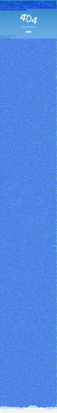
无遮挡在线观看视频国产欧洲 (20, 298)
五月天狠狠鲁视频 (37, 56)
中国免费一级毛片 (16, 54)
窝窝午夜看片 (5, 116)
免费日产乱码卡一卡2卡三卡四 (6, 70)
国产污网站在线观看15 (30, 206)
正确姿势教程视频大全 (38, 178)
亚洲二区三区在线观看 (34, 90)
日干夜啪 (26, 272)
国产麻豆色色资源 (34, 250)
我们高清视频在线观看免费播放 (14, 220)
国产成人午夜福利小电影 (11, 233)
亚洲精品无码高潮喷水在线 (14, 163)
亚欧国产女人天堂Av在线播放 (22, 387)
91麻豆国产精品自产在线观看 (35, 208)
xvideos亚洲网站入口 (39, 164)
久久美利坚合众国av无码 (23, 250)
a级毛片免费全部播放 (50, 47)
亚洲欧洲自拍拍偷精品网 (49, 248)
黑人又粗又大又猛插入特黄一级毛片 (27, 389)
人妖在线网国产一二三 (33, 41)
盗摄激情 (54, 275)
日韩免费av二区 (4, 230)
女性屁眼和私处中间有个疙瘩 (25, 234)
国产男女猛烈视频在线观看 (38, 116)
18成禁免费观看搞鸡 (15, 218)
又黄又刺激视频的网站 (44, 157)
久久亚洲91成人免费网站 (48, 219)
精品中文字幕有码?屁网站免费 (11, 68)
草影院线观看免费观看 (20, 236)
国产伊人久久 (39, 69)
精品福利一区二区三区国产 (8, 66)
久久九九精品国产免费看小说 (12, 236)
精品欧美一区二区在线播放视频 (12, 61)
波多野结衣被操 (4, 54)
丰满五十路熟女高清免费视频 (42, 41)
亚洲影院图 (6, 312)
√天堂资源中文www (53, 94)
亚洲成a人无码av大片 (23, 285)
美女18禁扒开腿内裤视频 (6, 374)
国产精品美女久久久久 (42, 209)
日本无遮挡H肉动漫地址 (27, 72)
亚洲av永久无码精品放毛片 (32, 172)
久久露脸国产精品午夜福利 (51, 262)
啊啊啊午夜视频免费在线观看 (11, 177)
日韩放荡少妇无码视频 (38, 361)
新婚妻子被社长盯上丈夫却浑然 (23, 152)
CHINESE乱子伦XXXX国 (9, 325)
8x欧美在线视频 (47, 108)
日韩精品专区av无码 (52, 277)
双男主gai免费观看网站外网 (34, 347)
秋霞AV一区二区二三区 (30, 399)
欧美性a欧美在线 (50, 257)
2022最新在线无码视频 (44, 339)
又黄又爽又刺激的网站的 (8, 361)
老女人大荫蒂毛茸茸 (19, 317)
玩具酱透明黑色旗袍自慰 (29, 243)
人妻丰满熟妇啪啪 (48, 102)
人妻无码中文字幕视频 (30, 300)
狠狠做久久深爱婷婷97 (8, 370)
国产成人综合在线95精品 (35, 103)
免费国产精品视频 (24, 81)
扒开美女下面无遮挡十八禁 (6, 398)
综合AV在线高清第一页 (22, 179)
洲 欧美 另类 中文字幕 (35, 349)
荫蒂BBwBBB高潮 (4, 257)
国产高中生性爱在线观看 (27, 129)
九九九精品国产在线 (47, 278)
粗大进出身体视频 (20, 230)
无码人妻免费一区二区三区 (8, 154)
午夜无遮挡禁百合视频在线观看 (11, 194)
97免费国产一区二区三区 (24, 43)
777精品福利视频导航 (51, 72)
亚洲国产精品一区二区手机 (10, 300)
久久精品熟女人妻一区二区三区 (50, 117)
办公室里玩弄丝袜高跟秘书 (27, 197)
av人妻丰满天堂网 (21, 279)
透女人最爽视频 (15, 175)
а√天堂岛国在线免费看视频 (26, 264)
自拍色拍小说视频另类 (26, 83)
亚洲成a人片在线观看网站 (24, 237)
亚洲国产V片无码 (49, 290)
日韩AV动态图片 (53, 109)
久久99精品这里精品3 (16, 107)
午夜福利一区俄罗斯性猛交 (7, 76)
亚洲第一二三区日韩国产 (14, 243)
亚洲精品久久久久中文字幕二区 (31, 87)
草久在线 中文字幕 (9, 73)
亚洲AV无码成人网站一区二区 (49, 211)
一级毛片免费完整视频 (50, 196)
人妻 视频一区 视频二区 (16, 176)
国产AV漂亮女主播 (37, 332)
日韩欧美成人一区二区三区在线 (45, 236)
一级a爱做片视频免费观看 (24, 216)
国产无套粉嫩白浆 (11, 291)
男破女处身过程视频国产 (16, 131)
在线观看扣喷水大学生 (20, 260)
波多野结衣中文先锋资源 (33, 312)
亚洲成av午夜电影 (46, 90)
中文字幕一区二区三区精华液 (32, 130)
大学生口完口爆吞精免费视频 (37, 289)
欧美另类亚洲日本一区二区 (27, 195)
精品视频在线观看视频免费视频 (25, 100)
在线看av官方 (22, 370)
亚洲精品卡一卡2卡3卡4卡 (52, 56)
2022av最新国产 (15, 211)
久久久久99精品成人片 (40, 96)
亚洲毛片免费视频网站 (35, 318)
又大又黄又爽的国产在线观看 (18, 221)
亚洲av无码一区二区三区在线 (26, 69)
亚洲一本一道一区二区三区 (44, 46)
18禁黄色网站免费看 (50, 389)
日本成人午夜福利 (19, 328)
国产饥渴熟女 (27, 86)
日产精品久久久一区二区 (17, 271)
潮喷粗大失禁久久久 (35, 298)
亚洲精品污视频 (20, 306)
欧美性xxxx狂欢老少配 (46, 372)
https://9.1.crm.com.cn (44, 62)
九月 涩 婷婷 (31, 294)
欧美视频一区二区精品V (26, 210)
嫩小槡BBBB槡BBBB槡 (23, 49)
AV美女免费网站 (44, 367)
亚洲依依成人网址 (48, 314)
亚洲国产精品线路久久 (43, 179)
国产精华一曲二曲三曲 (50, 185)
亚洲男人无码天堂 (3, 85)
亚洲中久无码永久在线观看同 (4, 209)
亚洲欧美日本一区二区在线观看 (10, 317)
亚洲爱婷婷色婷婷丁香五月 (10, 205)
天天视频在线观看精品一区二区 (27, 388)
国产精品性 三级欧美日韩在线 (23, 165)
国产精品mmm (44, 44)
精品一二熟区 (2, 402)
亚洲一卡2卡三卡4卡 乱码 (20, 293)
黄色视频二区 (17, 178)
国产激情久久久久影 (29, 203)
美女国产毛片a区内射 (38, 107)
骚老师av (8, 49)
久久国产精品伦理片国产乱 (40, 253)
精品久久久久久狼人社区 (43, 47)
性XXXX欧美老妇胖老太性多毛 (43, 167)
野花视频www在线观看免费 (7, 217)
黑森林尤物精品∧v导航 (8, 394)
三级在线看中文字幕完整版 (41, 402)
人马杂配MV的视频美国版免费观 (40, 359)
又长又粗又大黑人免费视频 (35, 185)
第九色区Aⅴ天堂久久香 (40, 81)
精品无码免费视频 (47, 376)
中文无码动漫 (24, 333)
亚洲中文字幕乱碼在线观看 (8, 81)
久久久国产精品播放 (11, 195)
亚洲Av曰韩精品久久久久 (33, 117)
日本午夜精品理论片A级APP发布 (32, 259)
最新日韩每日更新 (3, 362)
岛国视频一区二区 (8, 272)
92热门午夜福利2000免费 (49, 317)
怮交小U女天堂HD (12, 267)
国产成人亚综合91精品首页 (23, 178)
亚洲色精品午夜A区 (47, 165)
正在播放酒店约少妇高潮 (7, 83)
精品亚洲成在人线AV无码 (35, 60)
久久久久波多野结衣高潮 (47, 216)
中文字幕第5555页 (10, 285)
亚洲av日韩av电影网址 (19, 339)
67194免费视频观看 (14, 104)
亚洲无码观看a (38, 135)
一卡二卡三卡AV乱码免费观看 (29, 45)
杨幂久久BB (28, 194)
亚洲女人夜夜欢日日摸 (23, 40)
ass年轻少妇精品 (45, 104)
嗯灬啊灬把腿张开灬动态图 (19, 362)
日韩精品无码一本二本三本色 (21, 248)
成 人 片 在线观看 (43, 308)
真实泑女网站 (10, 289)
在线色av (30, 267)
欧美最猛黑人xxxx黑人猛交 (36, 72)
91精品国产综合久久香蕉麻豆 (15, 216)
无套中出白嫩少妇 (27, 360)
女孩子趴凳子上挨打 (33, 373)
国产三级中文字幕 (35, 68)
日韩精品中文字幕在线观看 (19, 244)
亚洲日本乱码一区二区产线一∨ (46, 221)
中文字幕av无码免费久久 (8, 204)
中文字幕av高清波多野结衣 (35, 301)
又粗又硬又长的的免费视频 (9, 142)
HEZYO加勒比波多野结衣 (8, 184)
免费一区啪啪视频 (52, 46)
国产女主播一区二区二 (12, 308)
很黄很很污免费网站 (21, 175)
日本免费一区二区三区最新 (10, 362)
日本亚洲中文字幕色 (14, 70)
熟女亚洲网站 (6, 190)
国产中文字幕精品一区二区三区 (37, 388)
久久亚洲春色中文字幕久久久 (21, 158)
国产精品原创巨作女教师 (42, 232)
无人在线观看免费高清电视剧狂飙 (25, 67)
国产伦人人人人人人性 (23, 137)
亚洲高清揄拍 (14, 73)
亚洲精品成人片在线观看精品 (51, 285)
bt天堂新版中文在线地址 (24, 225)
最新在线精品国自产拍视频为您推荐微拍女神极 (39, 73)
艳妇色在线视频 (29, 318)
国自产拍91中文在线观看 (34, 210)
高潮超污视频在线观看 (3, 271)
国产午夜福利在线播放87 (18, 156)
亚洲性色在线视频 (3, 348)
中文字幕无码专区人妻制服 (40, 49)
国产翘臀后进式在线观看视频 (39, 137)
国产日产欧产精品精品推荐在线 (48, 386)
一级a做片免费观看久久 (12, 94)
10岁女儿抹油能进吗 (25, 312)
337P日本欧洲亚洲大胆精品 (7, 123)
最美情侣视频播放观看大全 (24, 341)
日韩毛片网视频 (28, 179)
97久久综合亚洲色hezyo (36, 213)
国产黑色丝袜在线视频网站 (29, 332)
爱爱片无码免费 (10, 312)
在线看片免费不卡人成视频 (6, 304)
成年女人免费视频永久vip (22, 109)
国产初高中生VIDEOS (30, 116)
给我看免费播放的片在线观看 (6, 335)
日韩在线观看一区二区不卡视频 (17, 85)
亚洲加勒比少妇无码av (12, 180)
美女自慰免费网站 (21, 369)
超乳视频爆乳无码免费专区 (13, 239)
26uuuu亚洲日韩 (28, 190)
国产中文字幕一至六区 (10, 42)
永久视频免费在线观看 (15, 341)
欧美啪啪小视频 (18, 386)
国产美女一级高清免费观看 (12, 128)
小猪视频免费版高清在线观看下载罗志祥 (9, 355)
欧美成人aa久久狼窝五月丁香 (25, 247)
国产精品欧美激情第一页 (36, 260)
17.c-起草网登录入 (19, 177)
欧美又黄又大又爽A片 (21, 87)
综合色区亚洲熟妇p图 (27, 103)
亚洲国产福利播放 (24, 314)
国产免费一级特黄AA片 (42, 99)
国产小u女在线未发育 (45, 398)
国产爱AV (20, 76)
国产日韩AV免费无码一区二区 (15, 281)
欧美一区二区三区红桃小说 (39, 219)
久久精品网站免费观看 (21, 272)
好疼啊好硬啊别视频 (36, 192)
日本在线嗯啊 (53, 199)
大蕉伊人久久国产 (9, 219)
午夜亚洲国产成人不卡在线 (23, 164)
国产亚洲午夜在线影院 (45, 195)
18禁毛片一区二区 (19, 340)
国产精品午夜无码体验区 (34, 232)
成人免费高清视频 (33, 340)
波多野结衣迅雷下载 (14, 398)
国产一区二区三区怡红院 (31, 383)
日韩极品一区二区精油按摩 (44, 163)
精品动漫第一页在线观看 (37, 175)
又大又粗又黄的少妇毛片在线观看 (25, 208)
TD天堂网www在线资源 (30, 308)
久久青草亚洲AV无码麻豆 (6, 192)
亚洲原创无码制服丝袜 (9, 158)
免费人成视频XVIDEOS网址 (47, 125)
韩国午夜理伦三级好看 (9, 329)
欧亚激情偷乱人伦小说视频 (9, 384)
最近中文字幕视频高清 (24, 130)
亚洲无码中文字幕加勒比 (39, 150)
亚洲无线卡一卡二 (36, 384)
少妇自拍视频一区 (40, 381)
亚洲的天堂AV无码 (5, 390)
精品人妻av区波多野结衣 (23, 286)
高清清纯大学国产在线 (19, 238)
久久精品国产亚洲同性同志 (25, 326)
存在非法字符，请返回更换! (40, 279)
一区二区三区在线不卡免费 (9, 40)
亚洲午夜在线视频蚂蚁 (51, 356)
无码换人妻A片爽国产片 (25, 217)
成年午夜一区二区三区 (23, 169)
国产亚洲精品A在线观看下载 (28, 287)
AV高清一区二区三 (35, 239)
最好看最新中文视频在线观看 (6, 331)
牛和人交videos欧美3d (7, 359)
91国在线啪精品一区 (35, 313)
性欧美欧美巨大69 (51, 258)
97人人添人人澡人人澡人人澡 (39, 122)
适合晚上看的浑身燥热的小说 (45, 401)
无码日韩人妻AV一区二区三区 (22, 303)
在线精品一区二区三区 (23, 143)
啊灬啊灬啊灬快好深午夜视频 (37, 276)
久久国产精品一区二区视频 (16, 39)
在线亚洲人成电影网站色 (41, 294)
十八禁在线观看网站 (31, 39)
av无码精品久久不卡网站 (26, 340)
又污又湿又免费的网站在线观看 (37, 85)
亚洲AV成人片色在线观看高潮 (24, 209)
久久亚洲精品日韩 (7, 375)
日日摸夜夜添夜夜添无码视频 (34, 66)
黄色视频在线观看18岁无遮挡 (24, 196)
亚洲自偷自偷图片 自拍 (11, 316)
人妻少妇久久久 (40, 261)
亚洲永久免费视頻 (33, 171)
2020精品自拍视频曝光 (14, 157)
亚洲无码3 (35, 344)
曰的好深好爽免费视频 (52, 97)
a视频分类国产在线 (52, 224)
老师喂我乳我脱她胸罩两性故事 (10, 108)
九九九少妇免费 (11, 234)
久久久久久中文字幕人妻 (45, 115)
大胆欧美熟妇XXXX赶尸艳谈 (21, 125)
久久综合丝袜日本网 (20, 61)
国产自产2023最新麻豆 (31, 43)
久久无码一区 (4, 166)
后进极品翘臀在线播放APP (11, 168)
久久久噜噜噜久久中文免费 (15, 208)
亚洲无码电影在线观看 (3, 221)
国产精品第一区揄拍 (14, 331)
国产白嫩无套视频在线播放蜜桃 (16, 222)
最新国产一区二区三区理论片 (17, 394)
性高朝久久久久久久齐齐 (7, 165)
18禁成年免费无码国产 (35, 321)
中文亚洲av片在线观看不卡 (35, 148)
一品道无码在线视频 (45, 162)
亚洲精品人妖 (30, 384)
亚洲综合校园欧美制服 (16, 322)
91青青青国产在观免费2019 (43, 384)
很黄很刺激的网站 (50, 86)
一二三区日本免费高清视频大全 (35, 177)
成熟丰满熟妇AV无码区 (34, 71)
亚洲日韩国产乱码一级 (4, 380)
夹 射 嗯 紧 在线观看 (20, 385)
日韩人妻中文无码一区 (29, 374)
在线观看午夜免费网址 (39, 83)
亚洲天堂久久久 (14, 307)
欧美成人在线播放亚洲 (11, 358)
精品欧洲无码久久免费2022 (11, 249)
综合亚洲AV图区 (24, 394)
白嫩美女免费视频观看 (14, 250)
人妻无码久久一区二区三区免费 (28, 356)
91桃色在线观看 (36, 74)
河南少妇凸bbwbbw (29, 346)
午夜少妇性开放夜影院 (29, 248)
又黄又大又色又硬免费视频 (40, 319)
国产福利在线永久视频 (51, 151)
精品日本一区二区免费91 (5, 308)
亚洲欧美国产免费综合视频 (33, 183)
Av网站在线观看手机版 (42, 321)
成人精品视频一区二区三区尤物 (41, 327)
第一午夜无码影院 (25, 156)
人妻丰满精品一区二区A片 (11, 121)
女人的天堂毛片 (2, 156)
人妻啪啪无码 (36, 290)
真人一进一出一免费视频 (41, 197)
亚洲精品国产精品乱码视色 (22, 277)
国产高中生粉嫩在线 (50, 39)
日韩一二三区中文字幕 (48, 234)
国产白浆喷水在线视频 (31, 252)
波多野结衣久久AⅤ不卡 (31, 394)
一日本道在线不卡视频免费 (17, 357)
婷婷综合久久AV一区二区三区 (27, 85)
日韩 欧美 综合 (2, 223)
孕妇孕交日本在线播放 (50, 68)
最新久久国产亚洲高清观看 (4, 393)
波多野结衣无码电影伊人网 (37, 144)
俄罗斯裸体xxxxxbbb (25, 59)
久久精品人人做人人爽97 (30, 367)
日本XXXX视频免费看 (19, 376)
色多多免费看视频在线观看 (37, 293)
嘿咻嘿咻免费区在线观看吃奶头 (40, 154)
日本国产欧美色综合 (51, 129)
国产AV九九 (41, 66)
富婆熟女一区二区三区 (26, 211)
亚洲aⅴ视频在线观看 (25, 121)
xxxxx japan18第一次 (24, 39)
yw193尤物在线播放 (11, 372)
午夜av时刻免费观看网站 (40, 211)
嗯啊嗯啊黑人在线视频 (37, 299)
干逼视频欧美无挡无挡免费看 (35, 288)
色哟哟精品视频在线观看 (8, 240)
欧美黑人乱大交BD (26, 291)
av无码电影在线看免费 (6, 279)
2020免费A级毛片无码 (5, 199)
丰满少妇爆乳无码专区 (21, 239)
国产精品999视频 (25, 400)
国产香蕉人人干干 (25, 135)
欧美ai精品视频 (44, 315)
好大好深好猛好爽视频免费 (18, 110)
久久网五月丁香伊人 (5, 291)
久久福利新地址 (40, 90)
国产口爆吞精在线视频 (18, 166)
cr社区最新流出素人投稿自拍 (15, 71)
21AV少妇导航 (42, 121)
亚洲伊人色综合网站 (38, 366)
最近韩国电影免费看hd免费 (6, 216)
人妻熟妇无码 (25, 151)
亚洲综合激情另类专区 (23, 281)
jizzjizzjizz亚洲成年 (48, 239)
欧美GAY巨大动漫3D (18, 373)
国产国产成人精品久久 (34, 204)
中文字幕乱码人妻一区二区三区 (5, 315)
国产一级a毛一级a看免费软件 (49, 49)
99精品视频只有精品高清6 (41, 250)
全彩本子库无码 (5, 238)
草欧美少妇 (17, 108)
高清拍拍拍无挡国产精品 (14, 206)
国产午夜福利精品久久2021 (37, 292)
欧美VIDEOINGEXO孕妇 (9, 135)
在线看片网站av (41, 265)
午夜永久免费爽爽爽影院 (15, 88)
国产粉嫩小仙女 (26, 267)
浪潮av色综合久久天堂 (19, 72)
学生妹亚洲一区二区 (11, 113)
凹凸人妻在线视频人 (27, 353)
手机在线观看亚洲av (14, 290)
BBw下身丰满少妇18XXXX (43, 356)
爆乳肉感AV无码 (38, 115)
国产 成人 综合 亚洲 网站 (34, 168)
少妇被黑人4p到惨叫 (51, 153)
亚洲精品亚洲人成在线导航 (7, 171)
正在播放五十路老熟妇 (44, 233)
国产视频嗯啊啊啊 (4, 153)
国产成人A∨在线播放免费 (23, 403)
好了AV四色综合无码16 (51, 58)
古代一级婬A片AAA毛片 (36, 223)
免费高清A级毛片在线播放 (32, 403)
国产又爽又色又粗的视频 (52, 130)
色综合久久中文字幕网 (16, 141)
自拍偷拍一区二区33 (18, 170)
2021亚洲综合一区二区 (19, 122)
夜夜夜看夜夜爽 (7, 226)
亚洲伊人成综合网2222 (31, 104)
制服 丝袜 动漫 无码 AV (43, 362)
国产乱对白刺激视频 (21, 103)
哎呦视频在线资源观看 (17, 313)
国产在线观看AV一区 (14, 183)
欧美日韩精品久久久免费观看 (19, 360)
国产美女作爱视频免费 (15, 137)
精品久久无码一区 (44, 274)
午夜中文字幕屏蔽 (34, 69)
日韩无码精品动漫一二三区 (38, 316)
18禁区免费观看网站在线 (7, 231)
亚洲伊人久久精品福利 (45, 259)
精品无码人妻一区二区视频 (28, 189)
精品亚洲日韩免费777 (32, 376)
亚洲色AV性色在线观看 (15, 370)
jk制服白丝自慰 (29, 125)
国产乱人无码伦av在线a (38, 158)
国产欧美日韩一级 (39, 266)
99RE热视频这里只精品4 (27, 273)
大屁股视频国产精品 (16, 169)
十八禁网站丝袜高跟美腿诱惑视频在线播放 (14, 95)
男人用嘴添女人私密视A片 (48, 217)
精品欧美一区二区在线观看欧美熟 (41, 262)
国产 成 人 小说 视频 (46, 83)
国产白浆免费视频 (9, 85)
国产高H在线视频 (28, 257)
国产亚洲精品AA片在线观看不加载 (21, 359)
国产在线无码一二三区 (23, 176)
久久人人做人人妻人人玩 (29, 274)
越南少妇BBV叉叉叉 (13, 299)
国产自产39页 (23, 192)
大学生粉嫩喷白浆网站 (34, 190)
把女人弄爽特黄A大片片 (7, 222)
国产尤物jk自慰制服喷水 (44, 67)
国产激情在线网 (22, 246)
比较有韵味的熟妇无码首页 (50, 321)
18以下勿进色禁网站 (5, 48)
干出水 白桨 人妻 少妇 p (50, 359)
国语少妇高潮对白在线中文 (46, 366)
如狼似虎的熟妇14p (22, 86)
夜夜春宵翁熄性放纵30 (8, 341)
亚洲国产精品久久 (19, 126)
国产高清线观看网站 (46, 355)
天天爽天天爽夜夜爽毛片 (12, 390)
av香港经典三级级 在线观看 (9, 41)
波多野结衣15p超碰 (24, 162)
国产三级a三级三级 (30, 303)
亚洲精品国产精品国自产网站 (12, 263)
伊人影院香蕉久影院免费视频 (12, 230)
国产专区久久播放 (31, 156)
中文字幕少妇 (19, 192)
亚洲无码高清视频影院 (8, 100)
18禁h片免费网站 (52, 396)
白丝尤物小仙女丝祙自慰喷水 (25, 168)
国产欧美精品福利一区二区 (46, 178)
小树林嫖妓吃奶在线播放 (37, 246)
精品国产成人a (15, 153)
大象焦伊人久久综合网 (39, 358)
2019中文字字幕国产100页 (28, 315)
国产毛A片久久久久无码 (6, 125)
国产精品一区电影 (31, 237)
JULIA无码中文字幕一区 (51, 344)
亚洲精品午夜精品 (7, 286)
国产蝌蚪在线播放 (4, 42)
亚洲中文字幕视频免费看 (25, 305)
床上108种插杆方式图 (17, 352)
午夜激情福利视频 (13, 261)
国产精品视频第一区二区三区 (27, 230)
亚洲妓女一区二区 (36, 397)
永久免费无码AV (14, 289)
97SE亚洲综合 (42, 145)
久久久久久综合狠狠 (31, 122)
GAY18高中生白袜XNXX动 (16, 148)
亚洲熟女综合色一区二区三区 (21, 194)
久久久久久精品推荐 (10, 352)
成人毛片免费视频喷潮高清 (19, 60)
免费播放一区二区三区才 (41, 317)
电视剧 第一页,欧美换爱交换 (22, 366)
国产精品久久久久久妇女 (30, 307)
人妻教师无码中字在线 (38, 380)
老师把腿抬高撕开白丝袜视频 (26, 114)
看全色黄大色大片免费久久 (14, 369)
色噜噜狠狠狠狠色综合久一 (50, 348)
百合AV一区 (45, 150)
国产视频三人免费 (39, 171)
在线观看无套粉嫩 (10, 224)
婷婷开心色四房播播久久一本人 (6, 207)
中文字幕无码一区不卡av (8, 162)
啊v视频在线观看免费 (32, 135)
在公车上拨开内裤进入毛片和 (48, 66)
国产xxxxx (13, 204)
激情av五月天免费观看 (9, 397)
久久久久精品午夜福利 (52, 284)
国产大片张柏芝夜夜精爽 (34, 217)
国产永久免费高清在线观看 (29, 344)
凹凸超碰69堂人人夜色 (30, 345)
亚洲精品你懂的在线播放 (22, 331)
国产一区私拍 (40, 259)
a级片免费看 (53, 102)
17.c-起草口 (15, 185)
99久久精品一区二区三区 (46, 399)
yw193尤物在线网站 (44, 334)
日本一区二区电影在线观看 (5, 381)
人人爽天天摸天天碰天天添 (9, 156)
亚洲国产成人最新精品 (51, 167)
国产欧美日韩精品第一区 (42, 322)
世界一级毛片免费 (6, 277)
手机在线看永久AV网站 (18, 69)
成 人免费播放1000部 (30, 277)
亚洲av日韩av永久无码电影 (14, 286)
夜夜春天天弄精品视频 (45, 361)
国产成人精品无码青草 (39, 383)
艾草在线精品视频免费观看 (49, 180)
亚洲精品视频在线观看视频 (34, 385)
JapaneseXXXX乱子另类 (25, 193)
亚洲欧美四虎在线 (28, 298)
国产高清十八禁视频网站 (40, 352)
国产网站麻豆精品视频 (32, 386)
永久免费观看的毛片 (42, 314)
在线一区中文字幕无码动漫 (17, 81)
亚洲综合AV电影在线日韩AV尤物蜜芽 (32, 333)
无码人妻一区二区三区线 (14, 279)
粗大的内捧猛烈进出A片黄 (31, 127)
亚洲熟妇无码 (44, 251)
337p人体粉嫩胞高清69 (33, 96)
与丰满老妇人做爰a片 (14, 150)
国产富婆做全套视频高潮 (51, 150)
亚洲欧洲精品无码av (51, 89)
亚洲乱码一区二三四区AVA (41, 42)
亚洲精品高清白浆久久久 (31, 143)
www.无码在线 (41, 149)
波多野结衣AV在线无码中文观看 (47, 184)
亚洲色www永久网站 (21, 153)
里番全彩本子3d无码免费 (17, 162)
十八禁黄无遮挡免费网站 (10, 333)
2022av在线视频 (27, 53)
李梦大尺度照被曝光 (44, 135)
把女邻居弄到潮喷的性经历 (21, 185)
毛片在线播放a (29, 313)
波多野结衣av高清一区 (35, 348)
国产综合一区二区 (42, 138)
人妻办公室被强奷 (4, 266)
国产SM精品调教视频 (38, 162)
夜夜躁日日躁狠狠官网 (52, 208)
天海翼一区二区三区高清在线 (20, 58)
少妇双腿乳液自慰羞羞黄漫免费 (50, 400)
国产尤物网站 (22, 140)
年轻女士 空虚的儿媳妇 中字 (51, 312)
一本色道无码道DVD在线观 (19, 327)
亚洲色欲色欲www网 (15, 366)
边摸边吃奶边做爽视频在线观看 (26, 71)
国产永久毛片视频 (28, 239)
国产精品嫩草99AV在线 (34, 226)
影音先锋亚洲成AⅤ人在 (51, 179)
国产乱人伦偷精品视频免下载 (30, 319)
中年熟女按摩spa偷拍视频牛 (42, 247)
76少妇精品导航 (29, 142)
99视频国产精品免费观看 (32, 42)
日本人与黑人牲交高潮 (42, 95)
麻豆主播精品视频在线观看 (37, 306)
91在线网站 (4, 329)
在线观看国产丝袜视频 (19, 249)
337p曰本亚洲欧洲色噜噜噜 (43, 153)
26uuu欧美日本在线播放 (16, 265)
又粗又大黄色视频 (31, 361)
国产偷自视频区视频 (32, 354)
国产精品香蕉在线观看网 (51, 210)
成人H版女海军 (36, 196)
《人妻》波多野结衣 (39, 48)
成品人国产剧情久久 (37, 151)
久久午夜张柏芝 (17, 168)
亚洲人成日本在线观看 (49, 349)
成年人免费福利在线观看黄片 (26, 138)
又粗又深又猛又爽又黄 (26, 347)
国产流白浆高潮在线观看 (17, 145)
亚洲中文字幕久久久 (41, 275)
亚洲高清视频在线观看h (5, 170)
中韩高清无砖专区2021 (8, 99)
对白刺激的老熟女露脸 (49, 291)
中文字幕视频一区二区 (36, 62)
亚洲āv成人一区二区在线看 (52, 300)
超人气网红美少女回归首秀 (36, 235)
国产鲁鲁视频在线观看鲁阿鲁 (10, 348)
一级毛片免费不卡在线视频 (10, 151)
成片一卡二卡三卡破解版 (42, 68)
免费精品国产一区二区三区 (18, 197)
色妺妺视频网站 (44, 266)
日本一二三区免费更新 (38, 225)
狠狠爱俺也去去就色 (11, 380)
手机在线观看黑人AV (27, 395)
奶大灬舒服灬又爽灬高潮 (18, 401)
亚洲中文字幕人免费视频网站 (21, 308)
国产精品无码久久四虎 (19, 204)
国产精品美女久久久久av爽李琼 (43, 130)
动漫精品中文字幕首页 (7, 250)
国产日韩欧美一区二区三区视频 (10, 129)
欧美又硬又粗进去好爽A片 (17, 231)
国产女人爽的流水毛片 (38, 345)
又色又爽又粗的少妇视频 (24, 167)
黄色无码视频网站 (28, 261)
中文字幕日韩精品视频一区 (47, 55)
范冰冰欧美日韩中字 (31, 56)
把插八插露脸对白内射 (44, 151)
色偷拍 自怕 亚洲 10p (33, 76)
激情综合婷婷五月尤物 (29, 184)
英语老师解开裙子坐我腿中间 (21, 355)
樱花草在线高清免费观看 (33, 291)
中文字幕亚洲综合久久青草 (11, 354)
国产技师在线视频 (46, 284)
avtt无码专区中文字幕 (51, 352)
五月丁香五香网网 (9, 96)
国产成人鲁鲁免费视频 (46, 94)
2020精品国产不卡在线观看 (33, 191)
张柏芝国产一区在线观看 (6, 206)
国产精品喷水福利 (48, 197)
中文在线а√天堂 (32, 83)
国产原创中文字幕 (7, 261)
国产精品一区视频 (10, 101)
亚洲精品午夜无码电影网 (5, 46)
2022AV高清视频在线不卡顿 (17, 278)
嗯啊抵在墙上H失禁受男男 (48, 264)
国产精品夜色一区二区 (29, 246)
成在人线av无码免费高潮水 (32, 81)
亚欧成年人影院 (28, 185)
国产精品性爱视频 (12, 74)
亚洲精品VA (45, 312)
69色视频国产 (47, 231)
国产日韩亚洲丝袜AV (23, 98)
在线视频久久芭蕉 (42, 326)
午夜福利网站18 (13, 305)
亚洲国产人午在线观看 (42, 182)
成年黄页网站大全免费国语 (46, 306)
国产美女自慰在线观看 (14, 382)
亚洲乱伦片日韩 (52, 280)
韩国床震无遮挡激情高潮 (43, 196)
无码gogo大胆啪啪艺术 (38, 394)
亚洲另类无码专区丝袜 (30, 137)
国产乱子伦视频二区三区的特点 (21, 47)
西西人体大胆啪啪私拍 (10, 368)
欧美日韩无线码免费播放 (41, 360)
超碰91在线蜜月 (10, 401)
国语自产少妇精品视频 (29, 44)
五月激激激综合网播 (43, 103)
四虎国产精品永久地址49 (18, 312)
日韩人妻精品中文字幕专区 (8, 86)
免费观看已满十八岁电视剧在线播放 (14, 399)
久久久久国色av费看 (31, 225)
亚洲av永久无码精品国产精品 (37, 369)
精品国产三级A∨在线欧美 (46, 109)
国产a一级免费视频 (17, 191)
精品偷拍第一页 (30, 163)
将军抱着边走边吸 (18, 117)
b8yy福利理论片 (31, 216)
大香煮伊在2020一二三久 (9, 321)
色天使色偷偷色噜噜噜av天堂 (39, 80)
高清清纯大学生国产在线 (5, 234)
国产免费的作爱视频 (24, 383)
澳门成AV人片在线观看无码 (25, 265)
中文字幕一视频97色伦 (53, 361)
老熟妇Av (20, 83)
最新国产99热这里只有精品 (47, 70)
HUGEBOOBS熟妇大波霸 (29, 175)
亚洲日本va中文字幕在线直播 (14, 209)
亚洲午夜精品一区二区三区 (36, 334)
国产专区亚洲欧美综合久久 (25, 95)
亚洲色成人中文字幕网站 (16, 149)
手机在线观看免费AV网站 (41, 403)
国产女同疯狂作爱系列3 (6, 344)
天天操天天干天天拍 (18, 358)
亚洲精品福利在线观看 (31, 341)
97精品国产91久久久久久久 (49, 275)
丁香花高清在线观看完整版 (17, 142)
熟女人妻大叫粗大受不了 (32, 375)
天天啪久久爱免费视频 (14, 56)
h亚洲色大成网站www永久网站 (13, 367)
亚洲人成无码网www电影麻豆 (12, 102)
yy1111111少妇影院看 (28, 73)
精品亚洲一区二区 (33, 353)
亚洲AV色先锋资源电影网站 (51, 63)
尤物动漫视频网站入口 (31, 164)
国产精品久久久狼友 (28, 280)
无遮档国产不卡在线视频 (35, 110)
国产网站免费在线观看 (27, 370)
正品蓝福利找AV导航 (5, 260)
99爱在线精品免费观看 (32, 165)
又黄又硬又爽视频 (27, 327)
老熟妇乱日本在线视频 (38, 61)
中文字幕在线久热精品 (24, 380)
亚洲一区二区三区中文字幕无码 (27, 223)
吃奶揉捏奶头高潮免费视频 (48, 252)
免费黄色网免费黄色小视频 (21, 374)
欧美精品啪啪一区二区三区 (20, 261)
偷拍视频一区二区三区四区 (13, 277)
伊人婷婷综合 (33, 55)
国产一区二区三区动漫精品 (16, 275)
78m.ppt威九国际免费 (15, 212)
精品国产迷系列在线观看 (18, 371)
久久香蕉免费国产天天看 (29, 236)
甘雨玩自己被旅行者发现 (6, 262)
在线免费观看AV (44, 389)
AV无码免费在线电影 (22, 319)
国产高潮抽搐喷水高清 (43, 347)
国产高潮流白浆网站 (13, 192)
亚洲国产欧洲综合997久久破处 (40, 152)
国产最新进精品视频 (29, 213)
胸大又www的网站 (30, 397)
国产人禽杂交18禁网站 (35, 314)
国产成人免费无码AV (24, 329)
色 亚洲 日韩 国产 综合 (39, 212)
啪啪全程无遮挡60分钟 (44, 72)
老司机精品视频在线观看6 (14, 315)
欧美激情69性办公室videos (41, 169)
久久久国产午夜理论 (42, 397)
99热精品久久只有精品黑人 (11, 276)
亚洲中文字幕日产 (4, 182)
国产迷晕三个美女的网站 (39, 335)
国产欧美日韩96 (39, 125)
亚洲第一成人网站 (46, 396)
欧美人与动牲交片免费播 (13, 260)
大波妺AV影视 (10, 153)
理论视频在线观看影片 (51, 281)
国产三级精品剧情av (23, 127)
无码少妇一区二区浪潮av (47, 123)
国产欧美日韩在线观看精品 (27, 325)
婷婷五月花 (14, 328)
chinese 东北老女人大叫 (31, 359)
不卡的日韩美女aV (43, 213)
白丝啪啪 (40, 60)
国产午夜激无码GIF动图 (44, 56)
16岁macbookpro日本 (27, 385)
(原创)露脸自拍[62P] (8, 218)
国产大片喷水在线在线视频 (40, 57)
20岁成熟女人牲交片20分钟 (13, 393)
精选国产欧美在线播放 (47, 265)
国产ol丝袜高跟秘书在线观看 (13, 190)
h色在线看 (34, 108)
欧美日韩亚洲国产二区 (52, 272)
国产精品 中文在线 (53, 401)
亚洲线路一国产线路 (9, 292)
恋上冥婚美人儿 (19, 325)
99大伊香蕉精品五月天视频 (49, 75)
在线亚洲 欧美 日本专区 (37, 181)
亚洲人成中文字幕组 (4, 245)
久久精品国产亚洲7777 (14, 346)
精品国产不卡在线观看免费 (46, 100)
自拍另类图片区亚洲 (32, 251)
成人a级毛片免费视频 (15, 252)
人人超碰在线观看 (39, 373)
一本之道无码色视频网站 (49, 126)
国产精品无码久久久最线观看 (37, 374)
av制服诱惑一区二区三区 (51, 315)
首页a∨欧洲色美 (46, 166)
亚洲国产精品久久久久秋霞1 (38, 199)
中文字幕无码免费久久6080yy (16, 217)
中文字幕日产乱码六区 (9, 322)
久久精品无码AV (45, 237)
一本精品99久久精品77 (45, 181)
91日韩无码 (26, 382)
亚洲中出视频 (28, 171)
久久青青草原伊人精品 (24, 386)
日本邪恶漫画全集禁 (41, 191)
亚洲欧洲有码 (22, 54)
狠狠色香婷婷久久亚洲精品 (28, 46)
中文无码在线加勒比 (4, 342)
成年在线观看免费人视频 (39, 252)
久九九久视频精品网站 (40, 382)
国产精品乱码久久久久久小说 (32, 387)
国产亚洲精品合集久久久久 (11, 45)
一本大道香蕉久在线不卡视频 (43, 129)
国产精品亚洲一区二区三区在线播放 (18, 292)
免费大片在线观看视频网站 (12, 59)
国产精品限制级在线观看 (53, 222)
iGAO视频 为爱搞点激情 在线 (30, 358)
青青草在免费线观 (29, 372)
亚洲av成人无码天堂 (31, 380)
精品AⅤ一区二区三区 (49, 320)
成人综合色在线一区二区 (10, 130)
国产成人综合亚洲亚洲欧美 (20, 198)
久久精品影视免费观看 (33, 360)
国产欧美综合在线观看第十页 (43, 272)
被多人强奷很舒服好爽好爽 (36, 328)
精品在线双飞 (21, 262)
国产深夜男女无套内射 (52, 143)
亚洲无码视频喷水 (13, 374)
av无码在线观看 (17, 67)
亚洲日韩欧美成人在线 (24, 384)
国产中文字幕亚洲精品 (44, 206)
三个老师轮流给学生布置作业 (47, 171)
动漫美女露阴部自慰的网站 (29, 290)
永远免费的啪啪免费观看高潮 (47, 82)
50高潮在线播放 (24, 172)
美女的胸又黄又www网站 (17, 245)
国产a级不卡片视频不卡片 (49, 204)
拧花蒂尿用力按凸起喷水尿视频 (36, 325)
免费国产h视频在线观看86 (41, 207)
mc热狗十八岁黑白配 (36, 243)
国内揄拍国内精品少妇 (6, 320)
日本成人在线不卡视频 (22, 367)
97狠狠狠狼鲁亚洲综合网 (36, 346)
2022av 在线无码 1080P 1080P (50, 342)
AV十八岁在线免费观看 (16, 184)
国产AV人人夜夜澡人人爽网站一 (38, 123)
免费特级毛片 (13, 143)
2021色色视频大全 (50, 135)
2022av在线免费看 (32, 115)
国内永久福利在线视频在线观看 (48, 373)
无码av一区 (48, 280)
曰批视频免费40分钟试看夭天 (31, 402)
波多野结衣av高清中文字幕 (47, 335)
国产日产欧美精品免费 (26, 233)
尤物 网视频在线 (52, 140)
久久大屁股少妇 (11, 114)
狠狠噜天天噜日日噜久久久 (31, 212)
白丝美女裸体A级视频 (48, 253)
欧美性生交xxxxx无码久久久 (49, 305)
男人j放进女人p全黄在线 (7, 172)
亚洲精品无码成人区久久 (30, 80)
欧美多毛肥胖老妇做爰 (10, 326)
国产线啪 (18, 342)
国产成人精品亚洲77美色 (17, 274)
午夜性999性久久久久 (10, 60)
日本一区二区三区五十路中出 (45, 246)
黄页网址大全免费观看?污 (20, 180)
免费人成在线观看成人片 (21, 53)
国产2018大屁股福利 (23, 399)
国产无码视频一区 (52, 263)
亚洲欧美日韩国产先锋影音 (13, 109)
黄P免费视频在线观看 (11, 67)
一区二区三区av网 (33, 357)
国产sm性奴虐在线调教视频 (15, 84)
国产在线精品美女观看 (7, 89)
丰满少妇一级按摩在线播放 (33, 59)
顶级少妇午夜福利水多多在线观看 (6, 307)
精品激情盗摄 (53, 158)
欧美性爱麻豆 (48, 353)
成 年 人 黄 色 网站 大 (46, 85)
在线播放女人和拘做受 (37, 84)
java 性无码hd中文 (5, 94)
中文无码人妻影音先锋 (27, 60)
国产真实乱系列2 (3, 219)
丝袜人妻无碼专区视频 (37, 248)
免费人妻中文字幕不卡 (4, 367)
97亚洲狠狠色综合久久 (31, 352)
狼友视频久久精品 (10, 343)
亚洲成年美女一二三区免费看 (51, 347)
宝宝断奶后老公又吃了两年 (39, 329)
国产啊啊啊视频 (25, 122)
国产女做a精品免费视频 (39, 341)
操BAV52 (30, 381)
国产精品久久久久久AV (27, 302)
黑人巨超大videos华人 (29, 123)
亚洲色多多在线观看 (23, 139)
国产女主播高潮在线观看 (31, 101)
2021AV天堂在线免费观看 (17, 66)
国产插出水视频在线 (33, 271)
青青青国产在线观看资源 (43, 318)
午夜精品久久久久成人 (34, 53)
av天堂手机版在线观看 (38, 399)
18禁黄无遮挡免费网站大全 (37, 109)
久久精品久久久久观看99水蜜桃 (22, 104)
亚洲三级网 (24, 154)
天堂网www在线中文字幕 (23, 157)
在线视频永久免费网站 (29, 316)
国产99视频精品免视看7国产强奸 (23, 183)
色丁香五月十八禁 (5, 67)
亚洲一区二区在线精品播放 (14, 262)
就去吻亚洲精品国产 (14, 124)
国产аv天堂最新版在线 (13, 111)
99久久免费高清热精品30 (10, 273)
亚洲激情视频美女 (41, 128)
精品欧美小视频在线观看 (8, 181)
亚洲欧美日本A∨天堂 (29, 192)
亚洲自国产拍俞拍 (52, 231)
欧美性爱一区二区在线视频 (31, 258)
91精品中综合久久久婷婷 (28, 362)
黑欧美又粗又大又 (33, 327)
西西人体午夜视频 (28, 321)
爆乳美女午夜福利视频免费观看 (48, 170)
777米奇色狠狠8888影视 (28, 180)
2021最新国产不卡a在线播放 (9, 373)
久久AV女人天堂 (50, 384)
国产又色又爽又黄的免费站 (8, 185)
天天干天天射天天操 (30, 151)
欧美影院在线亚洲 (10, 271)
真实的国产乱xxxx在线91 (28, 68)
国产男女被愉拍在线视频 (26, 317)
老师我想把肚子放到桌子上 (24, 381)
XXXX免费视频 (38, 157)
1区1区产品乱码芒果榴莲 (40, 165)
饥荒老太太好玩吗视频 (25, 117)
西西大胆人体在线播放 (26, 204)
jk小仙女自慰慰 (44, 39)
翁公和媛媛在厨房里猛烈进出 (4, 98)
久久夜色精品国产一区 (10, 349)
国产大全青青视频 (50, 74)
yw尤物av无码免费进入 (28, 369)
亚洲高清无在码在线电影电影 (37, 286)
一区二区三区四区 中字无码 (24, 322)
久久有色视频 (47, 393)
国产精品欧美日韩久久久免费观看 (13, 116)
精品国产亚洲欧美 (13, 126)
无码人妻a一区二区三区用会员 (41, 342)
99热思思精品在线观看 (44, 288)
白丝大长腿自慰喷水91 (8, 55)
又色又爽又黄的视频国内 (14, 213)
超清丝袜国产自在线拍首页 (48, 387)
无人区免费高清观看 (23, 342)
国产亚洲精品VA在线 (39, 354)
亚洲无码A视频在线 (16, 40)
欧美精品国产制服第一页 (20, 189)
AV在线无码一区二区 (3, 352)
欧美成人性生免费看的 (9, 246)
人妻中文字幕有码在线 (27, 263)
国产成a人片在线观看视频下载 (40, 127)
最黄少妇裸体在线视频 (24, 245)
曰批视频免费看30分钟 (34, 395)
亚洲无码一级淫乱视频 (4, 399)
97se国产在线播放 (45, 281)
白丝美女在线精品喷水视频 (36, 140)
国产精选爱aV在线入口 (47, 381)
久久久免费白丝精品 (17, 329)
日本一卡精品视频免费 (27, 244)
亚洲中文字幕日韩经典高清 (6, 84)
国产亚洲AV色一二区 (52, 393)
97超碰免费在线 (28, 343)
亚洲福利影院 (14, 264)
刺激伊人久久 (29, 40)
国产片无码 (52, 154)
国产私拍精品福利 (14, 232)
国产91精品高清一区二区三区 (20, 348)
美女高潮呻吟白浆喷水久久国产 (12, 103)
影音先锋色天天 (18, 390)
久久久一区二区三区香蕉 (50, 172)
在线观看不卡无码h (40, 244)
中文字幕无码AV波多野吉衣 (19, 395)
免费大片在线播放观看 (8, 388)
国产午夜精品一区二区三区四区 (23, 70)
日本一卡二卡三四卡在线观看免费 (6, 252)
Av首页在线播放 (35, 287)
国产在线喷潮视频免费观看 (42, 287)
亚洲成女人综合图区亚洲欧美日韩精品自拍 (10, 235)
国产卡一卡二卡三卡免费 (22, 346)
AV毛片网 (26, 279)
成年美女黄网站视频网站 (18, 210)
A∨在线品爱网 (33, 262)
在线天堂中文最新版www (45, 263)
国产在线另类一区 (21, 243)
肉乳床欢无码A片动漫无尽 (8, 138)
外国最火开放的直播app (30, 128)
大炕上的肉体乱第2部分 (38, 367)
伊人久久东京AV (31, 220)
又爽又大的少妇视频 (20, 46)
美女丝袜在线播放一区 (50, 340)
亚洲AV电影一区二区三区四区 (24, 253)
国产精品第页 (18, 305)
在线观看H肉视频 (41, 278)
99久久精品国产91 (11, 110)
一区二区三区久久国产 (37, 307)
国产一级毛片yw (53, 144)
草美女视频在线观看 (5, 114)
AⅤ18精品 (14, 224)
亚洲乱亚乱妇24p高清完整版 (46, 107)
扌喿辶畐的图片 (14, 99)
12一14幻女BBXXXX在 (38, 131)
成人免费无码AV (2, 272)
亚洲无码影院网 (41, 313)
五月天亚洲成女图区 (43, 185)
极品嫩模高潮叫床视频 (52, 189)
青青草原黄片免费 (28, 224)
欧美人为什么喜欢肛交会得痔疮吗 (43, 54)
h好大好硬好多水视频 (30, 222)
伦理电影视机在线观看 (9, 191)
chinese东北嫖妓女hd (26, 41)
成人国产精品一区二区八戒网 (22, 99)
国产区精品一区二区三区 (29, 293)
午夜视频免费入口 (49, 182)
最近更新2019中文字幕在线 (17, 219)
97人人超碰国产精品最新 (6, 247)
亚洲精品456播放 (28, 288)
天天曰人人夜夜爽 (41, 393)
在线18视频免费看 (10, 221)
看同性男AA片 (36, 99)
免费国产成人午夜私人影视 (16, 96)
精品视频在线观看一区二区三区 (34, 209)
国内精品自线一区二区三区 (38, 216)
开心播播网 (47, 207)
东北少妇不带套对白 (17, 326)
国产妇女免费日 (46, 96)
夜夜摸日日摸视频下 (15, 76)
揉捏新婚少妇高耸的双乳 (40, 88)
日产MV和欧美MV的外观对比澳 (35, 390)
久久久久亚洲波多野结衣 (22, 190)
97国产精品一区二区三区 (44, 235)
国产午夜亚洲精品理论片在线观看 (46, 175)
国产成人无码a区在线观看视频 (14, 164)
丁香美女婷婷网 (47, 121)
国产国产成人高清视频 (27, 153)
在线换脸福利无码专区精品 (46, 61)
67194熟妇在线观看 (51, 177)
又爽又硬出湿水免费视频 (26, 371)
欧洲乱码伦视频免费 (41, 333)
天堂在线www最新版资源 (10, 166)
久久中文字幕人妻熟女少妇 (47, 374)
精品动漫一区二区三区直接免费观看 (35, 339)
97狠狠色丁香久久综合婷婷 (34, 82)
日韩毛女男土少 (38, 257)
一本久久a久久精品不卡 (42, 230)
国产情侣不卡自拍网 (30, 99)
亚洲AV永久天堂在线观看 (30, 231)
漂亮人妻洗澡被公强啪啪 (49, 127)
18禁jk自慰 (36, 320)
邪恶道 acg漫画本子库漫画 (12, 303)
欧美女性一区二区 (45, 225)
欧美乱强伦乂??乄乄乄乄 (9, 107)
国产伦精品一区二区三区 (26, 126)
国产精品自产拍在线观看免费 (30, 131)
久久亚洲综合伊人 (40, 238)
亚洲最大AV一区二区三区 (50, 168)
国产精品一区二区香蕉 (19, 233)
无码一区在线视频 (46, 343)
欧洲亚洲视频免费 (9, 149)
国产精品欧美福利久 (27, 61)
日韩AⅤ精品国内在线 (34, 302)
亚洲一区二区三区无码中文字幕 (38, 142)
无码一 (20, 193)
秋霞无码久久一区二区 (40, 264)
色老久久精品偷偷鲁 (28, 111)
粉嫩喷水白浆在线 (12, 327)
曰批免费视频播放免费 (24, 352)
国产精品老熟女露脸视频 (15, 196)
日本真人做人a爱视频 (44, 303)
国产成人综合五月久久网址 (29, 218)
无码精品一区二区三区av (40, 376)
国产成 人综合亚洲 (20, 287)
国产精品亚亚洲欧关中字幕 (49, 403)
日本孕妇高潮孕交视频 (52, 243)
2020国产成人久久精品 (6, 56)
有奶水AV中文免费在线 (23, 88)
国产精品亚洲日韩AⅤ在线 (36, 40)
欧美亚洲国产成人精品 (49, 304)
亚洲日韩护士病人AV (5, 239)
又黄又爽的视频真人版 (45, 271)
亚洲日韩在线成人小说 (34, 112)
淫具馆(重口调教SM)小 (32, 305)
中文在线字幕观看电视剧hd (33, 322)
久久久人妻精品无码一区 (27, 221)
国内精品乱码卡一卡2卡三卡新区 (46, 328)
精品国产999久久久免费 (27, 262)
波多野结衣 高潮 (12, 318)
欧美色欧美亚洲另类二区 (8, 127)
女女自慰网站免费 (4, 49)
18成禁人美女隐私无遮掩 (39, 104)
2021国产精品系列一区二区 (22, 101)
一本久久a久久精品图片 (45, 222)
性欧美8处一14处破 (44, 63)
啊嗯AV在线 (21, 273)
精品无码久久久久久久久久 (51, 325)
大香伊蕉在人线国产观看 (31, 240)
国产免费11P (40, 280)
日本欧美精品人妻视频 (13, 53)
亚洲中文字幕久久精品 (42, 226)
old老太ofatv (54, 326)
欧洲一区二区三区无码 (18, 205)
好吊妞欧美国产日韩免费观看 (15, 225)
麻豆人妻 (51, 372)
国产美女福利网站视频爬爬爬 (13, 179)
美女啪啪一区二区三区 (12, 248)
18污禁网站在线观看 (48, 113)
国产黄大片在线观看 (45, 69)
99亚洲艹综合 (15, 181)
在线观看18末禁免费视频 (8, 385)
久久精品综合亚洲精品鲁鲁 (46, 289)
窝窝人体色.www (34, 114)
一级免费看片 (29, 176)
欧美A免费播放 (51, 166)
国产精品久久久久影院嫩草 (14, 199)
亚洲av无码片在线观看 (38, 55)
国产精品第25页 (31, 84)
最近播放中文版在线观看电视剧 (9, 178)
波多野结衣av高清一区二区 (11, 72)
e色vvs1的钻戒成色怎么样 (12, 182)
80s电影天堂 (47, 97)
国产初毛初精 (33, 257)
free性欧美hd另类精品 (15, 403)
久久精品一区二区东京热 (11, 155)
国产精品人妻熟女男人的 (39, 237)
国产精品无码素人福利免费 (9, 223)
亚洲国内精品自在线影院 (15, 396)
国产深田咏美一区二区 (40, 76)
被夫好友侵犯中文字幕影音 (18, 400)
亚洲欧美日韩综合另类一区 (7, 284)
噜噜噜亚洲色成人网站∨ (34, 95)
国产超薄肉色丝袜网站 (23, 207)
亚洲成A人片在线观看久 (27, 155)
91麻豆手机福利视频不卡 (36, 370)
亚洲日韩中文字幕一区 (16, 285)
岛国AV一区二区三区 (31, 107)
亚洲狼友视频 (4, 354)
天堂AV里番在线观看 (16, 402)
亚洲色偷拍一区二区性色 (47, 98)
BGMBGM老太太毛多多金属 (5, 293)
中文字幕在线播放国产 (52, 271)
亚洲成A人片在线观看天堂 (25, 390)
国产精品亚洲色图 (44, 299)
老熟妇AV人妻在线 (21, 349)
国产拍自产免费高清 (17, 130)
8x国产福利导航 (8, 43)
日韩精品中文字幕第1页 (48, 145)
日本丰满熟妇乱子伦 (45, 277)
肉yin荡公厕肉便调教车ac (20, 68)
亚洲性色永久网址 (45, 116)
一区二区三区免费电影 (40, 117)
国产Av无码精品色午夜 (28, 349)
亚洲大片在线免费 (36, 356)
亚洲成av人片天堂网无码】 (17, 138)
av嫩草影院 (40, 82)
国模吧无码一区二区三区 (33, 141)
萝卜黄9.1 (17, 167)
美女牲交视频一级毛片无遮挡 (6, 258)
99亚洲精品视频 (34, 238)
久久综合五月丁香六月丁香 (34, 265)
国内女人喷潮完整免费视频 (19, 353)
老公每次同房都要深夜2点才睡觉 (7, 115)
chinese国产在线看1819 (49, 250)
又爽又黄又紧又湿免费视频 (17, 388)
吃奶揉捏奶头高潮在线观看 (48, 191)
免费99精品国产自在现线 (41, 291)
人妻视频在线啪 (34, 244)
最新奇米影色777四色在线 (11, 62)
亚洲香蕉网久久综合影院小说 (42, 194)
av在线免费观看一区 (10, 54)
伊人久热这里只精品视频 (40, 108)
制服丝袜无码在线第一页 (26, 166)
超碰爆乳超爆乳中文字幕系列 (25, 148)
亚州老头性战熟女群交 (28, 140)
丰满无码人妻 (41, 385)
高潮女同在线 (33, 304)
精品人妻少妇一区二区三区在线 (5, 37)
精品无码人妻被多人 (31, 178)
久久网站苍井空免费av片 (31, 98)
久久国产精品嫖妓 (26, 249)
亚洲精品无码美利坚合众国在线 (37, 372)
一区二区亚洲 (19, 330)
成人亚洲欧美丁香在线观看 (21, 257)
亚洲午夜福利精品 (49, 183)
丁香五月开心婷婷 (30, 286)
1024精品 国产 (44, 375)
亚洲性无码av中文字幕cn (13, 46)
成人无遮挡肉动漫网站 (49, 99)
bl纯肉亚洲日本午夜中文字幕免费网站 (25, 89)
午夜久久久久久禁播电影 (30, 158)
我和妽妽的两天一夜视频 (36, 179)
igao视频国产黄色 (23, 184)
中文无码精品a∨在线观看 (10, 360)
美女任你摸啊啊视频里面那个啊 (15, 98)
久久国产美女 (18, 143)
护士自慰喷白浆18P (47, 81)
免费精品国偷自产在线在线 (22, 150)
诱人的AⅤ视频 (53, 381)
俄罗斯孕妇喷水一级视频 (7, 150)
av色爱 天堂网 (44, 293)
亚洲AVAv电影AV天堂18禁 (45, 208)
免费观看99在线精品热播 (29, 181)
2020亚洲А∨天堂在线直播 (24, 375)
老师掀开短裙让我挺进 (48, 76)
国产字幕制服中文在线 (44, 40)
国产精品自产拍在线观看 (11, 47)
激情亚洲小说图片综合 (21, 332)
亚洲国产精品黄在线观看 (13, 57)
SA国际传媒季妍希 (9, 152)
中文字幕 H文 (45, 316)
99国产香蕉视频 (23, 372)
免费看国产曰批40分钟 (41, 395)
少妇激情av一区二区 (22, 321)
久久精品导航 (44, 280)
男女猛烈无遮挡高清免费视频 (27, 205)
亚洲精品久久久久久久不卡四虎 (7, 237)
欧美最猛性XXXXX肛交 (19, 74)
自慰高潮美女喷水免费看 (31, 94)
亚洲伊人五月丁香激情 (22, 213)
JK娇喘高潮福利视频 (39, 386)
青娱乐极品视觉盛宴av (37, 220)
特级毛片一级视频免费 (18, 114)
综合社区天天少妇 (46, 358)
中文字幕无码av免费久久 (34, 234)
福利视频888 (4, 330)
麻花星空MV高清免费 (48, 302)
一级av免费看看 (23, 222)
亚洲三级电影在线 (48, 397)
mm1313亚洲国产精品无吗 (14, 80)
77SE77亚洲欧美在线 (20, 263)
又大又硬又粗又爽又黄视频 (23, 252)
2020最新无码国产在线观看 (37, 184)
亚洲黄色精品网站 (4, 236)
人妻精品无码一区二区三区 (28, 276)
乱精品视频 (37, 149)
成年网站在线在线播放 (11, 122)
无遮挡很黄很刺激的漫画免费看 (40, 304)
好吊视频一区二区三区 (6, 253)
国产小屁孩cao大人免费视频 (43, 45)
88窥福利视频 (41, 343)
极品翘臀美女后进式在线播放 (49, 190)
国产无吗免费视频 (40, 312)
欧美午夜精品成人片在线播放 (30, 355)
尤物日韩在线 (43, 205)
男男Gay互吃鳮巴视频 (30, 199)
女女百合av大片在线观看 (15, 83)
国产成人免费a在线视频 (4, 248)
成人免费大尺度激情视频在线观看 (49, 80)
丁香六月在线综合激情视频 (27, 235)
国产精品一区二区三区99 (38, 300)
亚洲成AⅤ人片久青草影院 (52, 194)
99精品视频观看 (28, 47)
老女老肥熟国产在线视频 (23, 48)
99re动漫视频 (32, 61)
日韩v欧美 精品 (24, 142)
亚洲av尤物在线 (45, 383)
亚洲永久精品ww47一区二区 (26, 90)
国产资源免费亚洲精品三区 (21, 299)
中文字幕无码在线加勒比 (21, 123)
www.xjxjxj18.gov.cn (15, 171)
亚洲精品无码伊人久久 (24, 368)
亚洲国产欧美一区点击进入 (35, 58)
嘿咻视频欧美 (20, 172)
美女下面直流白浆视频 (15, 361)
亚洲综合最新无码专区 (22, 171)
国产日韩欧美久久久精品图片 (21, 128)
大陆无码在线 (23, 131)
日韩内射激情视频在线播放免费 (27, 284)
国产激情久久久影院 (39, 251)
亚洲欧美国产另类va (3, 276)
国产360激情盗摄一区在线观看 (13, 319)
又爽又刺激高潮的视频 (35, 176)
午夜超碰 (25, 199)
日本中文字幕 (46, 341)
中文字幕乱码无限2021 (7, 356)
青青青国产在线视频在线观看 (40, 101)
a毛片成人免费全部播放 (11, 58)
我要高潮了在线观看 (52, 104)
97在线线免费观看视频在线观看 (37, 195)
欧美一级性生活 (29, 289)
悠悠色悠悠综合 (54, 125)
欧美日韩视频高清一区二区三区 (31, 57)
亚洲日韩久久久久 (46, 142)
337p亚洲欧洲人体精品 (50, 213)
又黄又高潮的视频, (26, 251)
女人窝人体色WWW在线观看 (23, 220)
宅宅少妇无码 (29, 250)
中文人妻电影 (9, 71)
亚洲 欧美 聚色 (10, 245)
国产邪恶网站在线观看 (11, 334)
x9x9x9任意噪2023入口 (30, 150)
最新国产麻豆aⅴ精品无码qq (41, 353)
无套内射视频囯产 (9, 328)
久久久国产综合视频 (28, 348)
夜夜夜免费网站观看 (20, 302)
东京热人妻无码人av (23, 402)
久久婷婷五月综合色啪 (14, 335)
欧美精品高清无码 (8, 232)
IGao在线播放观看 (22, 343)
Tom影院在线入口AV (47, 137)
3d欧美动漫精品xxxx (20, 232)
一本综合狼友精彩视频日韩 (25, 66)
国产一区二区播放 (15, 152)
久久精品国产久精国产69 (31, 139)
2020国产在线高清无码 (49, 138)
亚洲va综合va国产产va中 (35, 182)
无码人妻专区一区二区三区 (21, 307)
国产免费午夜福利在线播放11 (10, 386)
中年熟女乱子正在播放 (8, 112)
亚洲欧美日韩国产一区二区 (37, 203)
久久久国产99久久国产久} (24, 191)
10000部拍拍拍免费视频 (31, 281)
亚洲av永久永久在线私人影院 (24, 115)
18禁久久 (51, 355)
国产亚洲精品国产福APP (26, 76)
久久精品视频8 (50, 303)
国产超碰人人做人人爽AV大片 (34, 326)
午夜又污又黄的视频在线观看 (18, 41)
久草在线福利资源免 (29, 109)
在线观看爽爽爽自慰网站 (22, 63)
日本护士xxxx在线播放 (35, 362)
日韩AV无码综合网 (48, 205)
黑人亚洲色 (46, 114)
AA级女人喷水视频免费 (39, 70)
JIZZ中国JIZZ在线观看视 (48, 313)
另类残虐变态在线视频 (46, 286)
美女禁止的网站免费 (5, 400)
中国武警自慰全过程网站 (21, 290)
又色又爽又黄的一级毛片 (46, 60)
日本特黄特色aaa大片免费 (25, 373)
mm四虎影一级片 (26, 376)
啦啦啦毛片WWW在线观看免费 (6, 196)
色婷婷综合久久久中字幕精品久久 (45, 111)
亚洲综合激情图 (18, 59)
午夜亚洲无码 (42, 260)
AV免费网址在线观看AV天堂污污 (25, 275)
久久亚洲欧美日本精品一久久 (47, 139)
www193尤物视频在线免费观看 (29, 320)
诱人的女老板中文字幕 (7, 88)
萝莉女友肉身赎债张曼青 (8, 403)
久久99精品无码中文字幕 (21, 181)
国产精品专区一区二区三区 (50, 103)
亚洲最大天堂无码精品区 (12, 198)
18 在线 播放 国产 (21, 108)
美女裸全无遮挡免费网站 (34, 194)
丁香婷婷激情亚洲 (35, 230)
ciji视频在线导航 (8, 366)
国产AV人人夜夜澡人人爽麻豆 (43, 89)
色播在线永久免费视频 (28, 102)
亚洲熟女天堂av (15, 280)
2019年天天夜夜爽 (39, 43)
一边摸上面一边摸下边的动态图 (35, 233)
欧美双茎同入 (26, 84)
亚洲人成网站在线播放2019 (7, 148)
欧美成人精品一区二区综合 (51, 62)
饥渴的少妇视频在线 (52, 369)
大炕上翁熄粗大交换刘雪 (18, 223)
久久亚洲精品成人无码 (52, 220)
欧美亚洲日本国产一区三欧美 (17, 154)
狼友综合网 (51, 54)
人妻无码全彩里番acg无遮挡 (20, 224)
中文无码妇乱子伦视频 (42, 168)
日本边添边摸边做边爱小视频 (9, 69)
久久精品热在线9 (5, 122)
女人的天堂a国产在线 (32, 253)
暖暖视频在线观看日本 (45, 43)
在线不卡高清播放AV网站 (24, 149)
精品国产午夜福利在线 (14, 165)
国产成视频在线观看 (36, 236)
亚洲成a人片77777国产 (38, 98)
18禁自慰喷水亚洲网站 (46, 330)
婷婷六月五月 (50, 301)
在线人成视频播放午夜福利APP (33, 167)
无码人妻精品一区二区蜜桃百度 (36, 221)
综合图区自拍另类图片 (36, 303)
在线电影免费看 (45, 258)
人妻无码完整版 (39, 141)
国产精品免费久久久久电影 (31, 157)
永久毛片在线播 (36, 285)
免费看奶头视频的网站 (22, 318)
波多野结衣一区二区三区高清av (12, 330)
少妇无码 (14, 158)
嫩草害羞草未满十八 (33, 166)
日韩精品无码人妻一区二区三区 (47, 388)
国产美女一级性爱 (41, 298)
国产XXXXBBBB (6, 319)
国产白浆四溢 (13, 258)
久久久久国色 (35, 294)
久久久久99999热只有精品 (20, 276)
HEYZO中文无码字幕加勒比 (36, 263)
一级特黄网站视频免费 (49, 327)
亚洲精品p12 (22, 75)
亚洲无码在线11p (27, 393)
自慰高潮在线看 (45, 143)
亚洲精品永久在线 (43, 346)
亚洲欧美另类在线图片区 (8, 136)
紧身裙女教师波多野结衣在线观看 (43, 53)
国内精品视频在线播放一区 (17, 294)
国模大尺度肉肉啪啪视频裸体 (7, 39)
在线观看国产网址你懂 (36, 46)
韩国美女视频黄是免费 (31, 396)
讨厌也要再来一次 (37, 145)
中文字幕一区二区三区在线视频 (48, 212)
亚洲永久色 (15, 325)
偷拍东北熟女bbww (35, 284)
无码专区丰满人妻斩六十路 (32, 382)
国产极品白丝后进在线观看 (47, 354)
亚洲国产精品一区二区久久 (26, 55)
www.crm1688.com (3, 246)
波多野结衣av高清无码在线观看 (15, 381)
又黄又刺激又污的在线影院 (36, 205)
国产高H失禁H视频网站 (22, 203)
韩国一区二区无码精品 (38, 198)
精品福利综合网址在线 (16, 140)
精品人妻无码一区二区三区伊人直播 (18, 112)
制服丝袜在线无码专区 (26, 177)
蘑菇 (12, 231)
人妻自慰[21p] (16, 273)
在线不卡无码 (47, 169)
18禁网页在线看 (9, 264)
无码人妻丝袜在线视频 (17, 333)
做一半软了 (54, 145)
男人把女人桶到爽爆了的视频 (44, 155)
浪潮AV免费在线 (5, 198)
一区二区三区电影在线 (36, 63)
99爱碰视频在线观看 (40, 166)
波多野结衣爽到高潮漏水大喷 (5, 346)
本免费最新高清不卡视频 (19, 129)
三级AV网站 (51, 148)
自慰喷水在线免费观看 (35, 47)
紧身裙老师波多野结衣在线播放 (7, 97)
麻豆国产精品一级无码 (37, 39)
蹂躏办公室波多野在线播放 (37, 189)
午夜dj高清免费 (50, 237)
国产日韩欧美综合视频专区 (48, 385)
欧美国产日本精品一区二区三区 (30, 330)
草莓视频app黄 (14, 266)
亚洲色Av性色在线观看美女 (24, 361)
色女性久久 (45, 352)
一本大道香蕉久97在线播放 (45, 140)
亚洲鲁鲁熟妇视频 (21, 398)
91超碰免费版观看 (17, 75)
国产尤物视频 (50, 114)
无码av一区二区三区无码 (7, 183)
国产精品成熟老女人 (3, 145)
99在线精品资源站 (27, 75)
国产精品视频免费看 (12, 117)
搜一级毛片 (17, 318)
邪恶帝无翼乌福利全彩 (47, 261)
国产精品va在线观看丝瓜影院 (18, 347)
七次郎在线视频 (39, 271)
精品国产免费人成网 (48, 260)
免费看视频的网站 (13, 293)
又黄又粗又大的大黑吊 (51, 141)
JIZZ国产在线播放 (14, 272)
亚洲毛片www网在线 (43, 192)
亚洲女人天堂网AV (8, 396)
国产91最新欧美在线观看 (31, 48)
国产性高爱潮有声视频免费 (11, 339)
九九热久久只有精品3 (50, 293)
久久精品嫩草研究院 (38, 281)
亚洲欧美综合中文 (4, 376)
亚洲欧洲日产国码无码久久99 (15, 49)
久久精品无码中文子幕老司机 (46, 267)
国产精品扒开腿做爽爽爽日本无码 (12, 306)
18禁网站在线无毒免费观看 (41, 193)
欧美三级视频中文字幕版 (13, 387)
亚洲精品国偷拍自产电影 (51, 192)
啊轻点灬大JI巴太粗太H (3, 263)
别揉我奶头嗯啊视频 (32, 149)
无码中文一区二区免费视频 (50, 95)
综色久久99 (23, 231)
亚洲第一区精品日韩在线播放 (22, 259)
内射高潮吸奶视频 (7, 124)
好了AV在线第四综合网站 (6, 80)
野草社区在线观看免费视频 (18, 251)
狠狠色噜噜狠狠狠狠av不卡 (14, 344)
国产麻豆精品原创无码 (45, 380)
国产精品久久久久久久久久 (17, 240)
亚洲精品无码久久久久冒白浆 (37, 398)
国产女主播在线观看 (51, 112)
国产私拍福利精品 (33, 317)
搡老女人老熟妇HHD (17, 368)
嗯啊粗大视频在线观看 (20, 304)
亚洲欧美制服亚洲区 (37, 206)
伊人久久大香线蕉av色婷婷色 (50, 42)
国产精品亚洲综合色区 (14, 320)
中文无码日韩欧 (6, 109)
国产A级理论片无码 (9, 131)
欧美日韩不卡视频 (12, 170)
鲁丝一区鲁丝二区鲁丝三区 (37, 44)
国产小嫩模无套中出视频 (16, 237)
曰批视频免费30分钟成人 (44, 301)
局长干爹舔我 (10, 266)
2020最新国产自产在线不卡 (8, 278)
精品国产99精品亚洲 (5, 303)
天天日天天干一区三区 (39, 143)
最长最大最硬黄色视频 (41, 371)
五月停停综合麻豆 (24, 345)
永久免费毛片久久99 (33, 100)
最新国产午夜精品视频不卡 (9, 294)
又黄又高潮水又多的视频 (9, 274)
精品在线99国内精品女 (41, 239)
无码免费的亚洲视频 (10, 145)
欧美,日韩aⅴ (26, 54)
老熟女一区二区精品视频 (47, 331)
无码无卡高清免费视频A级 (23, 335)
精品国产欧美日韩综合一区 (9, 280)
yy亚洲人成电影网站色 (38, 156)
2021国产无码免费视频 (8, 137)
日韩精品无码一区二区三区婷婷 (21, 316)
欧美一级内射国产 (8, 383)
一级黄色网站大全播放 (45, 220)
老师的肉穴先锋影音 (4, 75)
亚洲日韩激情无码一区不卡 (23, 163)
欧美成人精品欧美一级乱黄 (49, 59)
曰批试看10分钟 (12, 226)
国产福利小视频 (45, 300)
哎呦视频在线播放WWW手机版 (33, 245)
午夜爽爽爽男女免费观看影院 (27, 334)
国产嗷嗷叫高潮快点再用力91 (51, 362)
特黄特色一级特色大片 (24, 136)
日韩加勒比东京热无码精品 (5, 163)
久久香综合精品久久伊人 (25, 82)
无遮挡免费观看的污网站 (21, 102)
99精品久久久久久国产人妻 (20, 45)
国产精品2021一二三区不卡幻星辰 (46, 390)
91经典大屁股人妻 (28, 58)
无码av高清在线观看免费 (34, 247)
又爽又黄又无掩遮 (4, 101)
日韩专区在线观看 (15, 87)
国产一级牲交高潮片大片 (46, 345)
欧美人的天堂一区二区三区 (17, 82)
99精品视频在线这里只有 (51, 73)
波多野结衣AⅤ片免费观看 (36, 401)
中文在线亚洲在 (35, 102)
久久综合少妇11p (19, 235)
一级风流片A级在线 (45, 307)
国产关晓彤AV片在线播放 (22, 57)
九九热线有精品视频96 (31, 329)
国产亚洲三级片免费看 (41, 204)
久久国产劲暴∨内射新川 (25, 145)
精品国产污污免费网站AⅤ (11, 353)
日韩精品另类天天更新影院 (12, 287)
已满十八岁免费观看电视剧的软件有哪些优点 (12, 193)
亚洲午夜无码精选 (6, 141)
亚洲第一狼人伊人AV (27, 112)
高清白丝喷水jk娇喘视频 (38, 277)
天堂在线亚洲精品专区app (35, 138)
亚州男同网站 (16, 44)
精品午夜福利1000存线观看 (47, 276)
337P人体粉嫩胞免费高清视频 (28, 306)
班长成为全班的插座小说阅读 (27, 328)
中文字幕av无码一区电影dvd (50, 193)
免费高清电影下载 (33, 264)
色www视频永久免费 (3, 44)
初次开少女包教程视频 (9, 347)
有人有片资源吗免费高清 (31, 162)
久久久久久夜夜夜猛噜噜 (37, 389)
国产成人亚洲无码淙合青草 (46, 292)
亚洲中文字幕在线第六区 (26, 357)
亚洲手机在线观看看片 (49, 360)
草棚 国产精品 (41, 245)
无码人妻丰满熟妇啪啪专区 (31, 342)
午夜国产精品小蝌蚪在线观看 (4, 57)
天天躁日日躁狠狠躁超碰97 (7, 176)
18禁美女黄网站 (6, 259)
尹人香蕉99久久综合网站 (33, 249)
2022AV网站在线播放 (18, 121)
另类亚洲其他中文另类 (52, 116)
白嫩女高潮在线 (34, 381)
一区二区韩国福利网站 (5, 164)
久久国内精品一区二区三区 (4, 327)
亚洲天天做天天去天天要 (36, 111)
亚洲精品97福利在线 (7, 305)
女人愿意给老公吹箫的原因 (28, 113)
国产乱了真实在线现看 (34, 261)
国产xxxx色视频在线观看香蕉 (40, 97)
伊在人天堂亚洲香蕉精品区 (7, 139)
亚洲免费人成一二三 (42, 71)
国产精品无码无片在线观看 (8, 82)
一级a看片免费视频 (16, 343)
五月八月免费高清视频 (22, 212)
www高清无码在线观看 (28, 260)
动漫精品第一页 (24, 313)
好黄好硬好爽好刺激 (50, 299)
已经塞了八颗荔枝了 (16, 100)
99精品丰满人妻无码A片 (25, 97)
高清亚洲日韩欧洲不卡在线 (23, 396)
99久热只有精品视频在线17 (30, 331)
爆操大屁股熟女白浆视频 (49, 57)
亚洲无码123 (54, 70)
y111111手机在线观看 (32, 152)
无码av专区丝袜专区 (27, 304)
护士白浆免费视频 (3, 366)
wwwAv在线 (16, 349)
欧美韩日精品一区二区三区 (51, 232)
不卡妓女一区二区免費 (45, 156)
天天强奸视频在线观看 (10, 90)
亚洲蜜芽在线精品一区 (47, 199)
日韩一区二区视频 (52, 358)
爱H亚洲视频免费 (50, 273)
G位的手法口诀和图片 (34, 129)
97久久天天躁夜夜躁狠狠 (13, 259)
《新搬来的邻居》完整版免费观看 (39, 124)
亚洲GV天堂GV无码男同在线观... (50, 101)
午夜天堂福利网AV (9, 87)
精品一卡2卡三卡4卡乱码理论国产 (7, 169)
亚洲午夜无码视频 (19, 354)
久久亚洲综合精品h (9, 212)
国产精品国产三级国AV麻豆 (26, 170)
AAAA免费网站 (44, 141)
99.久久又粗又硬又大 (45, 189)
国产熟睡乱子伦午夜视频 (16, 127)
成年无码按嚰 (11, 402)
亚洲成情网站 (22, 144)
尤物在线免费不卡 (52, 332)
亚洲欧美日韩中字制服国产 (47, 357)
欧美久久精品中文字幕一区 (46, 84)
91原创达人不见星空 (27, 232)
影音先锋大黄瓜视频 (41, 302)
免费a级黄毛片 (11, 400)
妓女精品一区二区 (42, 190)
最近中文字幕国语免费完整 (51, 346)
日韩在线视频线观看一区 (28, 398)
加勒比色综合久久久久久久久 (31, 266)
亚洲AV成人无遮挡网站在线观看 (39, 231)
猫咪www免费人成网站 (43, 74)
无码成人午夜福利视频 (24, 107)
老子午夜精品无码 (49, 230)
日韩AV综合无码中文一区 (9, 203)
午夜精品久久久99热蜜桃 (51, 287)
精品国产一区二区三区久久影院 (47, 203)
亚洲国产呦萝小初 (7, 126)
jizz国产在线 (6, 402)
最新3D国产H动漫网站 (31, 335)
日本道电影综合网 (22, 344)
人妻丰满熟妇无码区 (36, 163)
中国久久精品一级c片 (16, 115)
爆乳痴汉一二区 (7, 318)
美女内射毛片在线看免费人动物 (15, 144)
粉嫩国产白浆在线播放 (51, 288)
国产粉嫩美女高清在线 (52, 157)
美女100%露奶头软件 (46, 48)
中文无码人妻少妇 (5, 314)
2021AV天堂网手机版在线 (22, 206)
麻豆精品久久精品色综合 (5, 387)
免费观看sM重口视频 (35, 153)
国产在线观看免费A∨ (3, 301)
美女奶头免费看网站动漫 (35, 343)
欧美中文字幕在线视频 (43, 273)
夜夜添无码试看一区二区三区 (33, 136)
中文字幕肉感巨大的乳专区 (19, 113)
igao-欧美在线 (29, 314)
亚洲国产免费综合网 (30, 285)
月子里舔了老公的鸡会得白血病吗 (36, 224)
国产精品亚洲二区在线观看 (32, 207)
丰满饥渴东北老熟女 (50, 176)
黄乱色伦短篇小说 (33, 126)
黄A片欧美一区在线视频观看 (42, 112)
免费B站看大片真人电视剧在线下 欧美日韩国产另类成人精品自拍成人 (39, 368)
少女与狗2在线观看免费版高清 (33, 54)
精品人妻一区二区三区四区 (32, 169)
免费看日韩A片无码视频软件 (46, 158)
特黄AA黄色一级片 (5, 340)
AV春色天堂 (15, 385)
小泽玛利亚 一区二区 (49, 136)
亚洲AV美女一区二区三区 (51, 367)
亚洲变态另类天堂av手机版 (19, 226)
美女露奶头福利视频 (49, 308)
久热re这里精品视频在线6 (48, 149)
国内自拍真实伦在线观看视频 (34, 86)
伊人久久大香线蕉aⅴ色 (51, 40)
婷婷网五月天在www (39, 357)
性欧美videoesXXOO (17, 384)
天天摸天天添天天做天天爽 (21, 124)
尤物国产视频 (48, 294)
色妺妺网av (20, 211)
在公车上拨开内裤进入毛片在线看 (28, 74)
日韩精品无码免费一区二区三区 (14, 48)
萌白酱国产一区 (24, 240)
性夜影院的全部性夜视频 (16, 139)
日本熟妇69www (34, 125)
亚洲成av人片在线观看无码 (19, 267)
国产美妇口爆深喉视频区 (34, 393)
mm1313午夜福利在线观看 (19, 291)
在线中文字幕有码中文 (40, 387)
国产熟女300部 (8, 104)
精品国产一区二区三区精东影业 (12, 63)
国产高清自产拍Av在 (52, 155)
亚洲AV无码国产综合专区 (39, 240)
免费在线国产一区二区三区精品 (21, 94)
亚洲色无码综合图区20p (31, 366)
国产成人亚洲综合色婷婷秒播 (22, 289)
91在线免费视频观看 (50, 209)
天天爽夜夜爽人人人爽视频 (44, 243)
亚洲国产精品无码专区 (25, 354)
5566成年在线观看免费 (14, 332)
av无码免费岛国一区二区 (50, 370)
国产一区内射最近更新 (4, 298)
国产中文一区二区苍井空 (11, 244)
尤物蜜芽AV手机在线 (31, 70)
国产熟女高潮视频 (43, 370)
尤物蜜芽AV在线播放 (9, 357)
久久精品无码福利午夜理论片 (15, 247)
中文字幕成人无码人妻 (17, 90)
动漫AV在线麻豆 (51, 383)
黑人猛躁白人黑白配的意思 (31, 88)
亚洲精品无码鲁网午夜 (27, 301)
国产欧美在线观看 (19, 62)
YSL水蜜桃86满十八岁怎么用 (9, 395)
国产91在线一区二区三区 (31, 219)
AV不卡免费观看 (21, 315)
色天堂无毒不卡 (44, 325)
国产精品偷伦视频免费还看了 (49, 122)
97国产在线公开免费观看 (39, 94)
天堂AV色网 (23, 274)
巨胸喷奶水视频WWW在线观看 (36, 75)
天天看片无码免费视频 (45, 198)
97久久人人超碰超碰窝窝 (41, 180)
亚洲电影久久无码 (24, 300)
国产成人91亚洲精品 (53, 84)
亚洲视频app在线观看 (21, 393)
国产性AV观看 (31, 196)
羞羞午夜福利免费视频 (12, 238)
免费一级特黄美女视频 (43, 177)
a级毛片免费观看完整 (32, 400)
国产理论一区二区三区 (10, 313)
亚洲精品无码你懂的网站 (39, 396)
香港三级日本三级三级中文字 (22, 266)
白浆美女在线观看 (5, 334)
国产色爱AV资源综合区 (15, 356)
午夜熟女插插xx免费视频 (5, 179)
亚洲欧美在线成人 (16, 397)
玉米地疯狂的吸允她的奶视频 (33, 278)
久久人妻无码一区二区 (38, 331)
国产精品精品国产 (16, 86)
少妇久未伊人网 (15, 203)
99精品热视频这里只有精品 (7, 389)
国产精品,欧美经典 (34, 280)
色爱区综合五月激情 (34, 275)
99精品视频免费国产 (16, 246)
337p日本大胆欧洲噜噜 (34, 89)
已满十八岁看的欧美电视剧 (15, 207)
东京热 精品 (11, 141)
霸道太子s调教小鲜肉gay (12, 340)
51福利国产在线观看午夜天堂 (37, 267)
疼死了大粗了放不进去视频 (40, 305)
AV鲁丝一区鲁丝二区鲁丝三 (9, 210)
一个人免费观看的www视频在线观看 (39, 113)
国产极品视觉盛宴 (33, 211)
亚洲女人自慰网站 (47, 319)
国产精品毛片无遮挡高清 (30, 124)
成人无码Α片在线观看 (25, 278)
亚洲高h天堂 (2, 286)
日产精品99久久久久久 (49, 395)
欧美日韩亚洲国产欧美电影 (19, 155)
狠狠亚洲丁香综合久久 (40, 114)
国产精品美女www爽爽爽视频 (44, 148)
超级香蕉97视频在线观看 (29, 299)
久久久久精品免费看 (10, 44)
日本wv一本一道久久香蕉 (45, 218)
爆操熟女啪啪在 (14, 123)
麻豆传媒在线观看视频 (9, 211)
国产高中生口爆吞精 (40, 170)
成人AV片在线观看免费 (41, 320)
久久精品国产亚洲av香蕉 (27, 110)
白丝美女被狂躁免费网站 (25, 141)
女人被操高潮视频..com (41, 136)
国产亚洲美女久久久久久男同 (7, 140)
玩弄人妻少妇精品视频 (46, 238)
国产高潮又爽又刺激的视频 (5, 369)
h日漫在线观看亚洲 (51, 223)
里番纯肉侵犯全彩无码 (37, 274)
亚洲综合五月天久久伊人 (29, 108)
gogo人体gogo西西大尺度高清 (49, 279)
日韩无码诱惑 (35, 180)
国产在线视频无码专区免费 (45, 332)
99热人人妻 (50, 225)
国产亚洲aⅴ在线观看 (10, 197)
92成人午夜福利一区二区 (25, 96)
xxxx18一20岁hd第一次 (23, 397)
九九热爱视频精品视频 (22, 80)
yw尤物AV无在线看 (47, 88)
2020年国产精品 (15, 321)
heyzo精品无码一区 (39, 87)
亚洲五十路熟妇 (46, 298)
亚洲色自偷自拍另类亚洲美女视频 (33, 272)
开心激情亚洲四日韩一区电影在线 (21, 258)
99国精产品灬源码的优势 (6, 299)
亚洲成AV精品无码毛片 (5, 267)
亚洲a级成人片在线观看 (37, 218)
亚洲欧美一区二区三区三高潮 (11, 167)
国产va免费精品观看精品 (31, 49)
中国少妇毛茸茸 (5, 358)
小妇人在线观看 (21, 199)
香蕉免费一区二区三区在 (43, 110)
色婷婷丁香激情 (4, 128)
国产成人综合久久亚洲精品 (46, 131)
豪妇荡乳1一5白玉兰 (13, 125)
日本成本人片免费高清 (41, 59)
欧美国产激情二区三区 (3, 95)
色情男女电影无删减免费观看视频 (50, 371)
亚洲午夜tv (20, 356)
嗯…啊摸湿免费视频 (3, 339)
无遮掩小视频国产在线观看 (41, 172)
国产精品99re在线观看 (5, 302)
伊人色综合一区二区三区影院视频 (27, 62)
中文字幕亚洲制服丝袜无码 (42, 210)
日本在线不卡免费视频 (33, 193)
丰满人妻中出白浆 (37, 308)
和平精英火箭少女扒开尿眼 (18, 135)
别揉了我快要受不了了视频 (17, 55)
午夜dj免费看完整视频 (14, 89)
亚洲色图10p (2, 126)
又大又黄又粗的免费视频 (40, 126)
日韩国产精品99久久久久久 (42, 183)
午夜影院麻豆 (54, 314)
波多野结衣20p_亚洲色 (12, 302)
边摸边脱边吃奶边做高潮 (49, 152)
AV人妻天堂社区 (39, 100)
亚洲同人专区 (32, 145)
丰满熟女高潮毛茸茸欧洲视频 (37, 315)
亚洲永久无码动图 (21, 280)
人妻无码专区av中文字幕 (20, 301)
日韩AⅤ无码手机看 (26, 339)
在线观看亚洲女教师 (47, 329)
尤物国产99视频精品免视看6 (46, 144)
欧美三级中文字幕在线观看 (35, 67)
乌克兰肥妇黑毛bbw (41, 217)
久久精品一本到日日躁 (52, 43)
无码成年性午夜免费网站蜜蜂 (16, 345)
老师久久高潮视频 (51, 67)
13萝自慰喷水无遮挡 (25, 42)
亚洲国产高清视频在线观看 (11, 301)
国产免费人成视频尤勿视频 (15, 375)
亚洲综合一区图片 (21, 320)
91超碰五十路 (50, 318)
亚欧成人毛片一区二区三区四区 (10, 189)
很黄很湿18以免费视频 (29, 63)
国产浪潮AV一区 (17, 380)
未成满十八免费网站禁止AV (16, 97)
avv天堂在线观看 (7, 281)
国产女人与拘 (19, 264)
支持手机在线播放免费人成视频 (7, 175)
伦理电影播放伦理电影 (21, 44)
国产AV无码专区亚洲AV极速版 (9, 251)
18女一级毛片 (36, 128)
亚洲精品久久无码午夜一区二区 (41, 340)
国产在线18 (42, 75)
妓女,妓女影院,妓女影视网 (47, 245)
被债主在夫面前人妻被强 (36, 155)
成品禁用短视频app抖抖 (22, 116)
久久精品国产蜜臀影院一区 (15, 43)
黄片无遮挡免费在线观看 (18, 151)
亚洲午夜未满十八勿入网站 (16, 136)
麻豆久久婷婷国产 (28, 182)
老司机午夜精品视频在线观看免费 (48, 240)
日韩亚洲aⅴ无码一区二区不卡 (6, 275)
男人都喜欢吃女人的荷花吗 (21, 73)
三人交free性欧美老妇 (34, 371)
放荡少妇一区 (43, 248)
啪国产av (23, 330)
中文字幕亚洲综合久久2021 (6, 213)
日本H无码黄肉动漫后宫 (43, 290)
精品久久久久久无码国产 (44, 58)
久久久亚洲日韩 (5, 287)
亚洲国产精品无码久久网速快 (16, 383)
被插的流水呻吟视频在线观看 (29, 198)
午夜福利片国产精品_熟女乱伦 (47, 87)
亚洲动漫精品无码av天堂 (48, 382)
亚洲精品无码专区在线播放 (4, 220)
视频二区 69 (49, 375)
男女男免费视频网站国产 (19, 195)
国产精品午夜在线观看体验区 (40, 400)
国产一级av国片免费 (11, 75)
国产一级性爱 (53, 61)
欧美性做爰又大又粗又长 (10, 371)
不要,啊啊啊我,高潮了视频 (47, 244)
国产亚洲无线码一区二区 (25, 271)
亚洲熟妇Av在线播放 (49, 402)
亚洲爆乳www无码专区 (43, 176)
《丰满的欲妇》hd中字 (6, 290)
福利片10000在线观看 (48, 128)
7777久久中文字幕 (13, 304)
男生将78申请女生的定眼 (28, 292)
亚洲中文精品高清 (22, 288)
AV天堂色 (3, 325)
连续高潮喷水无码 (39, 375)
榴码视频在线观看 (33, 170)
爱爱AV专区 (24, 358)
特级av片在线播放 (48, 124)
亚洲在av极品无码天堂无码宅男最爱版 (14, 314)
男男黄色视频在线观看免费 (12, 257)
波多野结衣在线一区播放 (6, 243)
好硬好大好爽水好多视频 (8, 265)
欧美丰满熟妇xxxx (21, 382)
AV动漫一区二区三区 (3, 285)
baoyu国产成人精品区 (27, 226)
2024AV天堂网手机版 (46, 224)
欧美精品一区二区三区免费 (48, 249)
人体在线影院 (22, 84)
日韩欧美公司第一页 (41, 234)
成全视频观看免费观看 (50, 44)
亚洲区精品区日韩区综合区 (6, 157)
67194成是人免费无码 (19, 334)
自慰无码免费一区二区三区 (11, 376)
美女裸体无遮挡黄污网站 (49, 71)
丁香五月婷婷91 (47, 154)
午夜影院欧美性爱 (18, 300)
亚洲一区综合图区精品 (31, 279)
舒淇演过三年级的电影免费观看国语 (13, 288)
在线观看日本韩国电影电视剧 (16, 284)
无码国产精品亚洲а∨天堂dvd (22, 56)
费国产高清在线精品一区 (29, 144)
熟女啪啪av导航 (24, 219)
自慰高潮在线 (16, 101)
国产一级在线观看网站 (43, 285)
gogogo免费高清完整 (14, 172)
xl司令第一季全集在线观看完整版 (48, 394)
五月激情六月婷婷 (32, 97)
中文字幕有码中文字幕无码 (46, 164)
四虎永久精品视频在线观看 (20, 182)
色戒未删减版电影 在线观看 (12, 342)
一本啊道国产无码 (21, 218)
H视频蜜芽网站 (36, 45)
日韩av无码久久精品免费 (21, 111)
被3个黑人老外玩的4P (18, 42)
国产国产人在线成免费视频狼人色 (34, 121)
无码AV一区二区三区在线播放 (6, 143)
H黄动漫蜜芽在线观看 (40, 249)
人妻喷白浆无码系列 (49, 326)
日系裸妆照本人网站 (45, 369)
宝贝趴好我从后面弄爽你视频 (42, 344)
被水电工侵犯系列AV (41, 102)
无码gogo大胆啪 (53, 60)
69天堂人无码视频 (17, 234)
